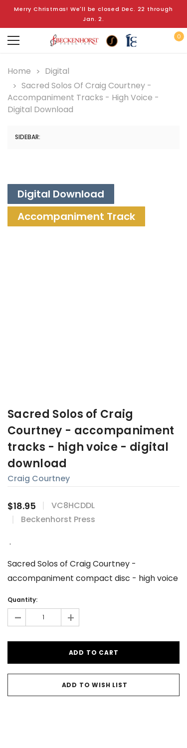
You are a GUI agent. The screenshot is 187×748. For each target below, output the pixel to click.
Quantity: (22, 599)
